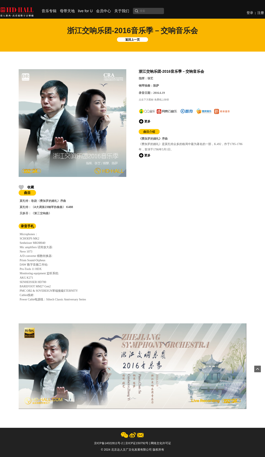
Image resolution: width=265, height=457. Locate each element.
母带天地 (67, 11)
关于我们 (121, 11)
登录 (250, 13)
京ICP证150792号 (136, 443)
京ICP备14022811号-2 (108, 443)
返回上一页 (132, 39)
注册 (260, 13)
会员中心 (103, 11)
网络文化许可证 (161, 443)
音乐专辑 (49, 11)
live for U (85, 11)
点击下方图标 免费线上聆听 (154, 99)
